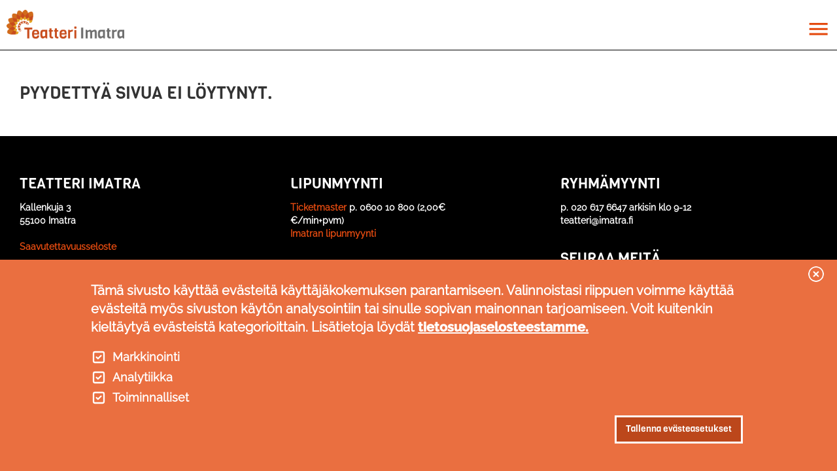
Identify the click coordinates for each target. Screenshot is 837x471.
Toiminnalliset (150, 397)
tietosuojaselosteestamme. (503, 327)
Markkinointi (146, 357)
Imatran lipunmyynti (333, 233)
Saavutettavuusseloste (68, 246)
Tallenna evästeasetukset (679, 429)
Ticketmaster (318, 207)
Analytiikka (142, 377)
